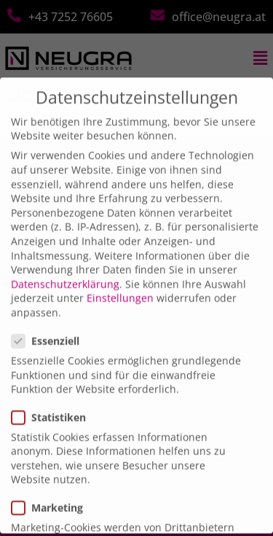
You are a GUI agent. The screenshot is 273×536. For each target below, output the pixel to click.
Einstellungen (120, 285)
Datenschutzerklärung (65, 270)
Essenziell (50, 328)
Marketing (51, 494)
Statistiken (53, 404)
